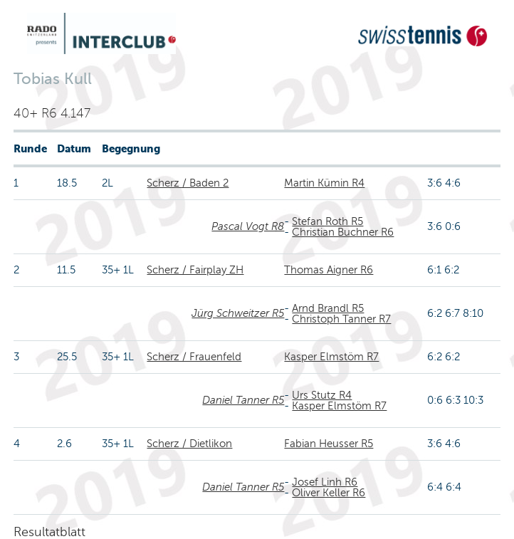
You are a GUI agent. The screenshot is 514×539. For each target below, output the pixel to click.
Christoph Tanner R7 (341, 319)
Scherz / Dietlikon (189, 443)
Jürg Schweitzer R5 (238, 313)
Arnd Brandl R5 (328, 308)
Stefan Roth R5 (327, 221)
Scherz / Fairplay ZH (195, 270)
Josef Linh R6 (324, 482)
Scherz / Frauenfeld (194, 356)
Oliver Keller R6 (328, 492)
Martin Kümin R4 (324, 183)
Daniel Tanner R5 (243, 400)
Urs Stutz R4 (322, 395)
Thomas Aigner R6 (328, 270)
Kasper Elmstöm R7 (331, 356)
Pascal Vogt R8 (247, 226)
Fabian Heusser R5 (328, 443)
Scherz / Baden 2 (188, 183)
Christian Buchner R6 (343, 232)
